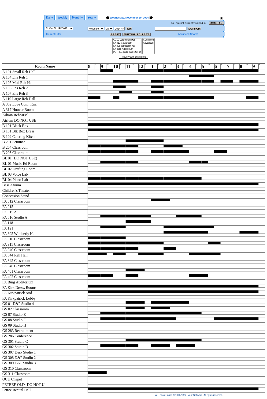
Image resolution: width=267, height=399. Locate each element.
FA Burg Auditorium (127, 49)
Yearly (92, 17)
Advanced (148, 43)
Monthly (77, 17)
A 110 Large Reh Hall (127, 39)
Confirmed (148, 39)
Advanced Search (188, 34)
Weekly (62, 17)
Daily (49, 17)
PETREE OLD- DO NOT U (127, 52)
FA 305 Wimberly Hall (127, 46)
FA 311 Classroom (127, 43)
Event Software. (194, 395)
